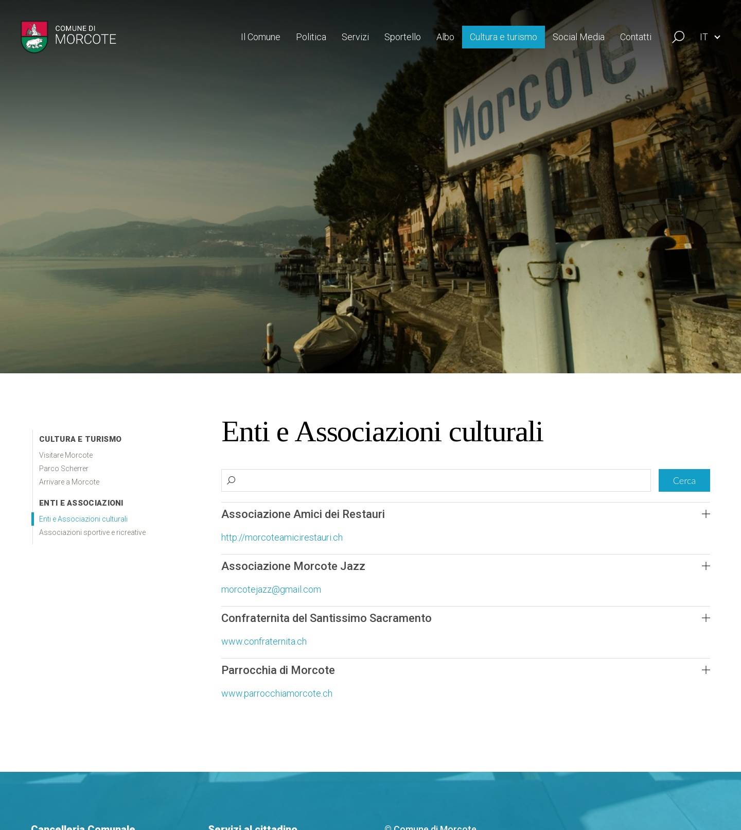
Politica (311, 36)
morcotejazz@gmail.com (271, 589)
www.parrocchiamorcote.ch (276, 693)
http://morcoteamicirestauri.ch (282, 537)
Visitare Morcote (66, 455)
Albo (445, 36)
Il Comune (260, 36)
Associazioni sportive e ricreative (92, 532)
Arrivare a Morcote (69, 482)
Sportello (402, 36)
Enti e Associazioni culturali (83, 519)
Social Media (579, 36)
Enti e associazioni (81, 503)
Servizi (355, 36)
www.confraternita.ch (264, 641)
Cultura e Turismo (80, 439)
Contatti (635, 36)
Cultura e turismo (503, 36)
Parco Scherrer (64, 468)
